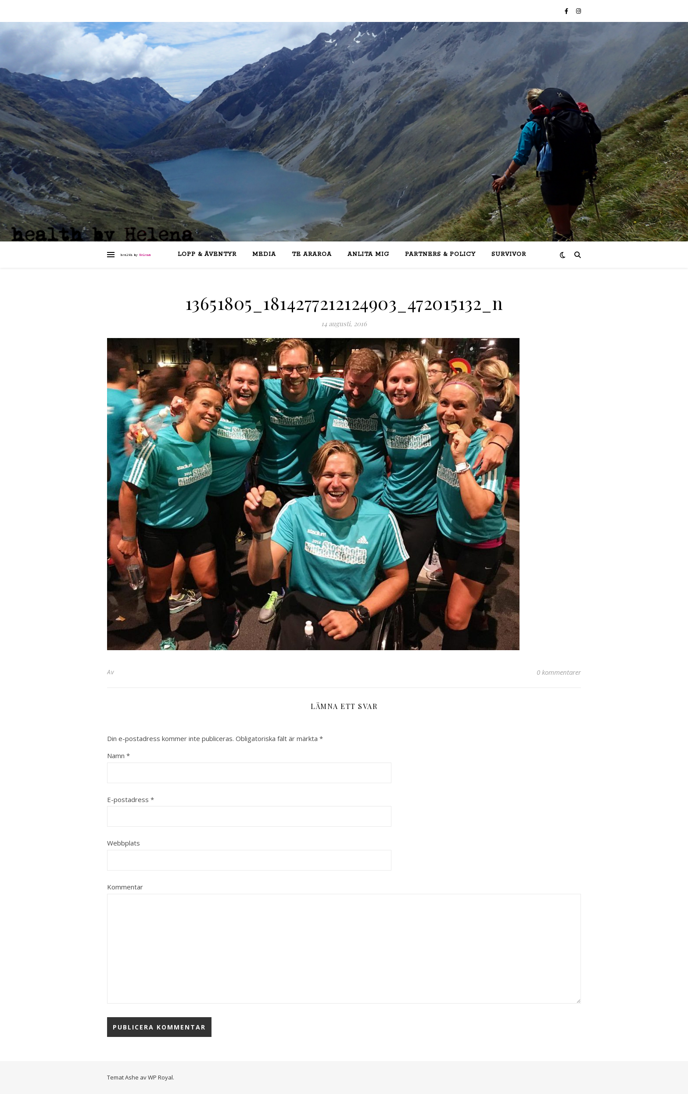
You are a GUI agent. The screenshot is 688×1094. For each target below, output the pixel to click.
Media (264, 254)
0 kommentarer (559, 672)
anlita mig (368, 254)
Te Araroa (312, 254)
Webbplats (123, 842)
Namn (118, 755)
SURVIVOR (508, 254)
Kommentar (125, 886)
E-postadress (130, 799)
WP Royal (160, 1077)
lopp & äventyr (207, 254)
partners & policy (440, 254)
